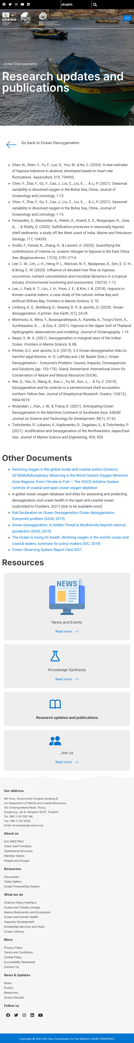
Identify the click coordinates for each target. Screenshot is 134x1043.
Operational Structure (18, 851)
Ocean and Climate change (22, 907)
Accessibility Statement (19, 962)
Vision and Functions (17, 846)
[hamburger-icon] (127, 18)
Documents (11, 877)
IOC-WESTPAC (14, 841)
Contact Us (11, 967)
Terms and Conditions (18, 952)
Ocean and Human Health (21, 917)
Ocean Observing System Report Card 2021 (47, 549)
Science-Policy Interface (20, 902)
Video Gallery (13, 881)
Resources (11, 992)
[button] (95, 4)
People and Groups (16, 860)
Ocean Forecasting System (22, 886)
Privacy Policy (13, 947)
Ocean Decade (14, 997)
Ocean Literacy (14, 931)
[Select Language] (78, 4)
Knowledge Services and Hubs (24, 926)
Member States (14, 855)
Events (8, 987)
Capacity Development (19, 921)
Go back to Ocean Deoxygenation (50, 143)
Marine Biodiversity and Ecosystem (27, 912)
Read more (67, 631)
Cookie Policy (13, 957)
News (8, 983)
